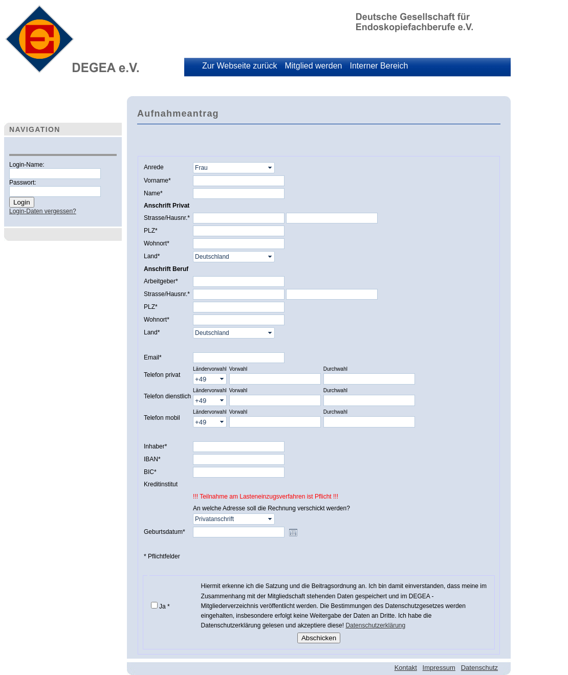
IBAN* (152, 459)
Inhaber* (155, 446)
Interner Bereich (378, 65)
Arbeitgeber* (161, 281)
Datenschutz (479, 667)
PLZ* (151, 230)
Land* (152, 256)
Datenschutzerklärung (375, 625)
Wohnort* (156, 243)
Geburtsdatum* (164, 531)
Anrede (154, 167)
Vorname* (157, 180)
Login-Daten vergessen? (42, 211)
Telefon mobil (162, 417)
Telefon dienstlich (167, 396)
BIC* (150, 472)
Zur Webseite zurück (239, 65)
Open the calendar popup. (293, 532)
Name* (153, 193)
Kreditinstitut (161, 484)
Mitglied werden (313, 65)
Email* (153, 357)
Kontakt (406, 667)
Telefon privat (162, 374)
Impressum (439, 667)
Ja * (164, 606)
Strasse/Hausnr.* (167, 217)
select (271, 167)
